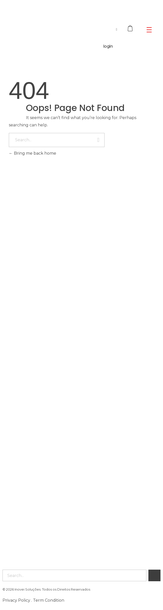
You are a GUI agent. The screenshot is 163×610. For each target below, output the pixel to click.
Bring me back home (32, 153)
